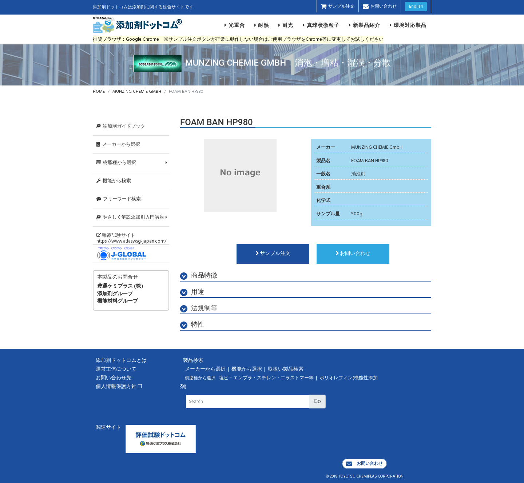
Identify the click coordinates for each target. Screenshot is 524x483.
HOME (99, 91)
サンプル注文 (337, 6)
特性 (192, 325)
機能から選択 (247, 369)
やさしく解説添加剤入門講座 (130, 217)
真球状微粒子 (321, 25)
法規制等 (198, 308)
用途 (192, 292)
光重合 (235, 25)
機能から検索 (113, 181)
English (416, 6)
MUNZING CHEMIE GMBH (136, 91)
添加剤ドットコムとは (121, 360)
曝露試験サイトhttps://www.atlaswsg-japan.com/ (131, 238)
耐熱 (261, 25)
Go (317, 401)
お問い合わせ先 (113, 378)
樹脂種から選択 (116, 163)
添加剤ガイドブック (120, 126)
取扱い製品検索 (286, 369)
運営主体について (116, 369)
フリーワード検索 (118, 199)
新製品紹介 (364, 25)
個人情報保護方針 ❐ (119, 387)
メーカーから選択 (118, 144)
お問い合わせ (380, 6)
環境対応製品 (408, 25)
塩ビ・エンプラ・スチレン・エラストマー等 (267, 378)
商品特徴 (198, 276)
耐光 (285, 25)
